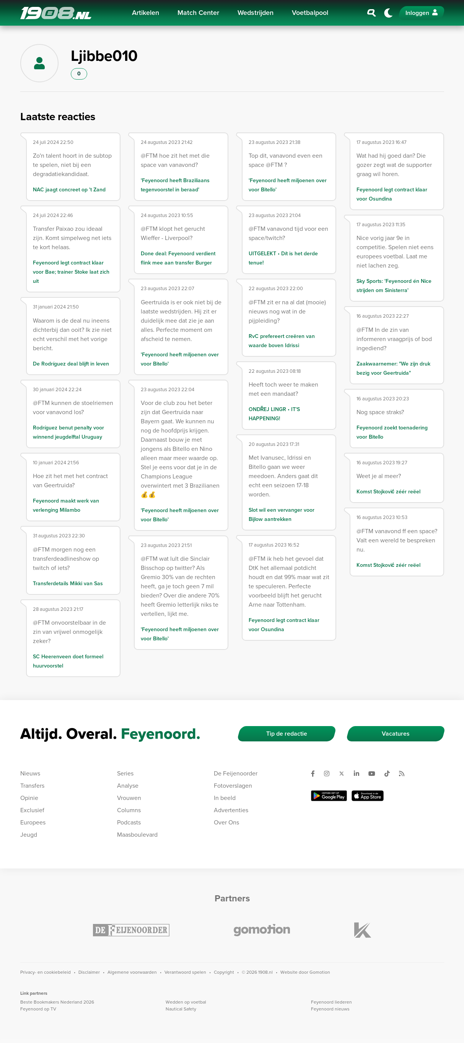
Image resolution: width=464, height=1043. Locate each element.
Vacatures (396, 733)
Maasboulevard (137, 834)
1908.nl (55, 13)
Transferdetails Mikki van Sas (68, 583)
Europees (33, 822)
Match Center (198, 13)
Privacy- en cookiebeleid (45, 972)
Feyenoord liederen (331, 1002)
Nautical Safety (181, 1008)
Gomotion (319, 972)
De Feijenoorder (235, 773)
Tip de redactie (286, 733)
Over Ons (226, 822)
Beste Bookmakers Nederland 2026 (57, 1002)
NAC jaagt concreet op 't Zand (69, 190)
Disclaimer (89, 972)
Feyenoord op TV (38, 1008)
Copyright (224, 972)
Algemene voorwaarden (132, 972)
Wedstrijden (256, 13)
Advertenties (231, 810)
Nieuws (30, 773)
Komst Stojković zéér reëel (388, 492)
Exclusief (32, 810)
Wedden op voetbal (186, 1002)
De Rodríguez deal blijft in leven (71, 364)
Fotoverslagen (233, 785)
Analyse (127, 785)
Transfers (32, 785)
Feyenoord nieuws (330, 1008)
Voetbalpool (310, 13)
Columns (129, 810)
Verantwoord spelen (185, 972)
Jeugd (28, 834)
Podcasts (129, 822)
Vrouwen (129, 797)
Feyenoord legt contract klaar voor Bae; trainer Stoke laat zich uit (71, 272)
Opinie (29, 797)
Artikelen (145, 13)
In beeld (225, 797)
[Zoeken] (372, 13)
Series (125, 773)
